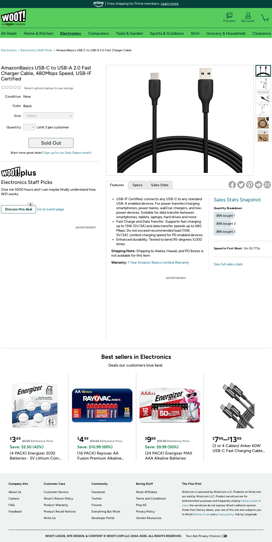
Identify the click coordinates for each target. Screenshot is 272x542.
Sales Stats (159, 185)
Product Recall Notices (60, 511)
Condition (13, 96)
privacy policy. (225, 514)
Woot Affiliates (146, 492)
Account (248, 17)
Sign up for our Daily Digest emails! (68, 152)
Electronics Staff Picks (36, 50)
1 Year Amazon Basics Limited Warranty (158, 262)
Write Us (50, 518)
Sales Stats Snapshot (237, 200)
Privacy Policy (145, 511)
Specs (137, 185)
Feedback (15, 511)
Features (117, 185)
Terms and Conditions (151, 498)
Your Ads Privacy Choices (203, 536)
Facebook (98, 492)
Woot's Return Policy (58, 498)
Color (16, 106)
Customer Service (56, 492)
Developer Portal (103, 518)
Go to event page (50, 209)
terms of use (202, 514)
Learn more (169, 3)
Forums (229, 17)
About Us (14, 492)
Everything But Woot (106, 511)
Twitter (97, 498)
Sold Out (51, 143)
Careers (13, 498)
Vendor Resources (149, 518)
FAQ (11, 505)
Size (17, 116)
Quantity (13, 127)
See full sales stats (228, 264)
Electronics (9, 50)
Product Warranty (56, 505)
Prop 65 (141, 505)
